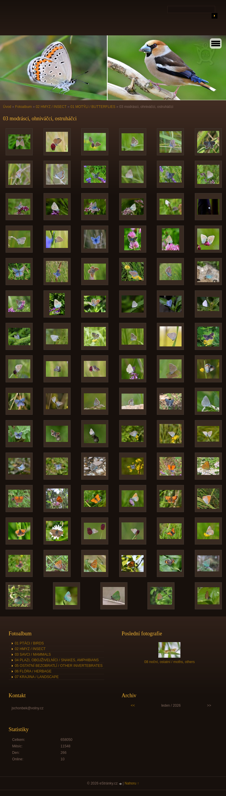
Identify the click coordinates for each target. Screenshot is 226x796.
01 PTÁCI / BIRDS (29, 643)
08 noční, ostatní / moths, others (169, 662)
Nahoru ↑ (132, 783)
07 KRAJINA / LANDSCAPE (37, 677)
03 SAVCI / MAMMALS (33, 654)
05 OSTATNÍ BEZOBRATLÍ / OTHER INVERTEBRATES (58, 666)
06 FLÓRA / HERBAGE (33, 671)
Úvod (7, 107)
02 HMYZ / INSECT (51, 107)
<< (133, 705)
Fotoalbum (23, 107)
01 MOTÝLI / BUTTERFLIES (92, 107)
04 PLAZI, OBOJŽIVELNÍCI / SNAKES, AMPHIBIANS (57, 660)
